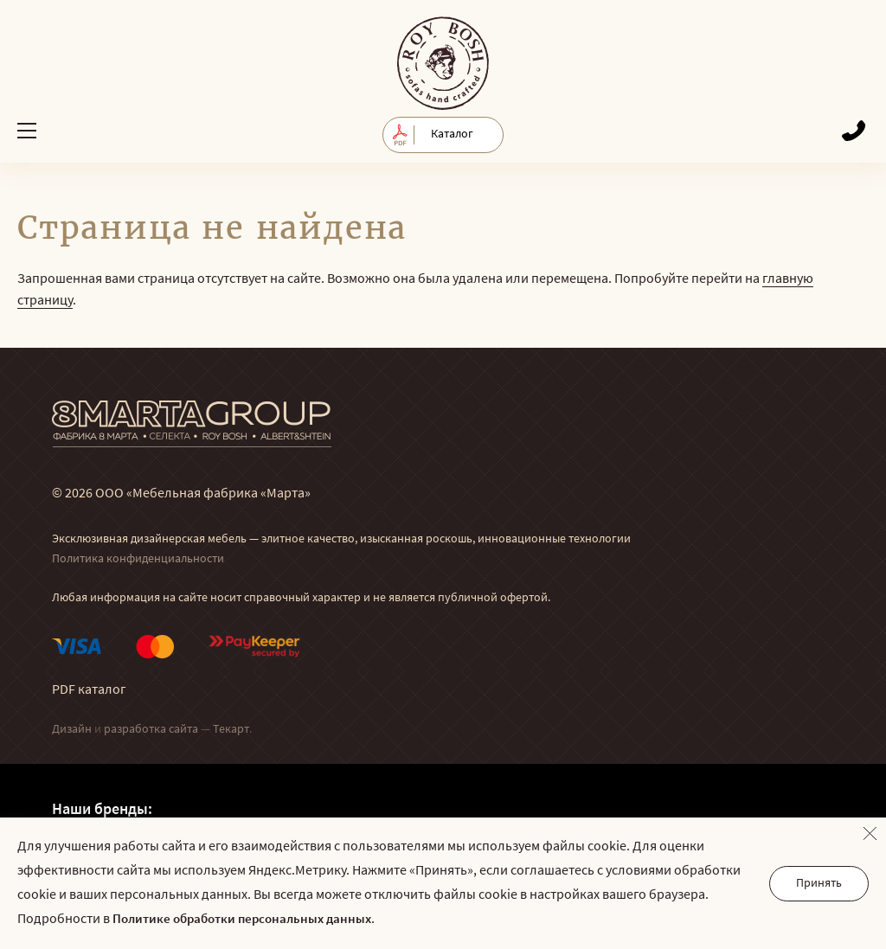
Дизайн (72, 729)
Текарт (231, 729)
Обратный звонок (853, 130)
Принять (819, 883)
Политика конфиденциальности (138, 559)
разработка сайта (151, 729)
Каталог (452, 134)
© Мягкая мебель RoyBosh (443, 63)
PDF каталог (89, 690)
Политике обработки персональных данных (241, 920)
